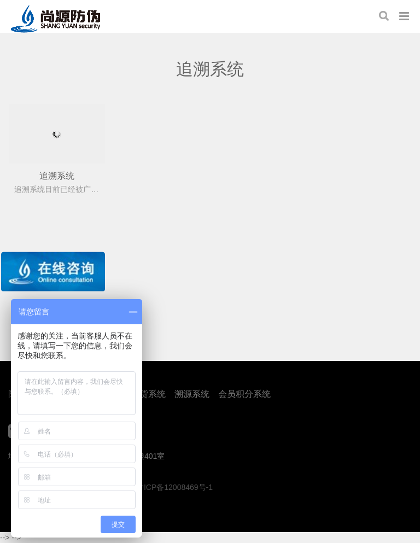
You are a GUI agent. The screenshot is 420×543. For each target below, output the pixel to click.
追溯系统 (56, 175)
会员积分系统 (244, 394)
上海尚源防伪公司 (55, 19)
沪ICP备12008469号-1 (174, 487)
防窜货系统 (144, 394)
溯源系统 (191, 394)
